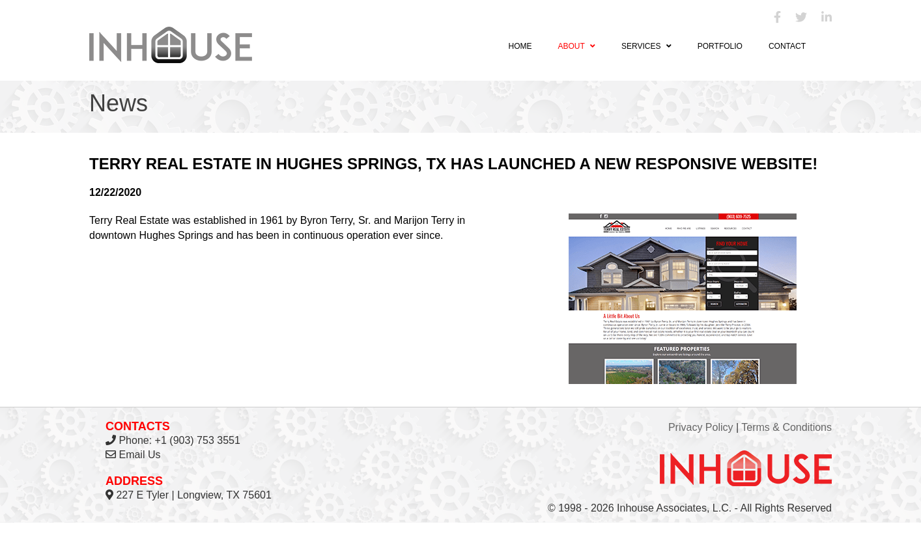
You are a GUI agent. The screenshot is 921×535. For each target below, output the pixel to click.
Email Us (139, 454)
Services (646, 46)
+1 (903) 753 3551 (197, 440)
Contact (787, 46)
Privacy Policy (700, 427)
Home (519, 46)
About (576, 46)
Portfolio (720, 46)
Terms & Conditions (786, 427)
